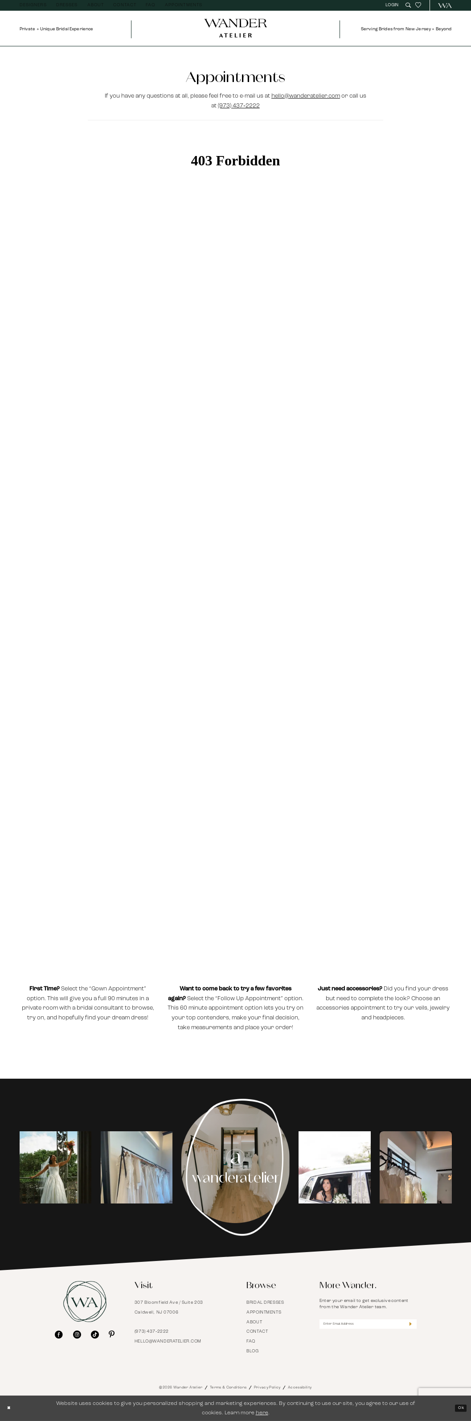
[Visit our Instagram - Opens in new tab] (77, 1335)
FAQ (250, 1341)
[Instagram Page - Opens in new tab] (235, 1167)
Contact (257, 1332)
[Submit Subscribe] (408, 1325)
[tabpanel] (55, 1167)
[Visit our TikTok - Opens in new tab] (94, 1335)
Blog (252, 1351)
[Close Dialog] (10, 1408)
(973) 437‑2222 (238, 106)
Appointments (263, 1312)
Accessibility (300, 1387)
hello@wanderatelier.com (305, 96)
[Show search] (408, 5)
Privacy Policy (267, 1387)
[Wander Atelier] (442, 5)
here (262, 1412)
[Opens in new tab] (56, 1167)
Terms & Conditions (228, 1387)
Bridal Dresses (265, 1303)
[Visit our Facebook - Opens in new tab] (58, 1335)
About (254, 1322)
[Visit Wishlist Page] (418, 5)
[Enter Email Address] (368, 1325)
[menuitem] (33, 5)
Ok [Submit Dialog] (459, 1408)
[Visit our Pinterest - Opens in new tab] (111, 1335)
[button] (392, 5)
